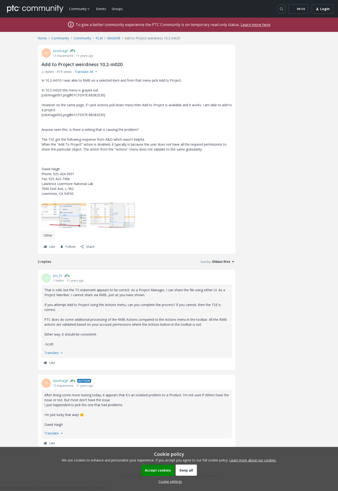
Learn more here (255, 24)
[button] (298, 9)
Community (60, 38)
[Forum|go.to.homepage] (35, 8)
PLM (99, 38)
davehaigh (60, 51)
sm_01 (58, 275)
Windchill (113, 38)
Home (42, 38)
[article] (137, 319)
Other (48, 235)
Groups (117, 9)
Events (101, 9)
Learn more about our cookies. (253, 460)
